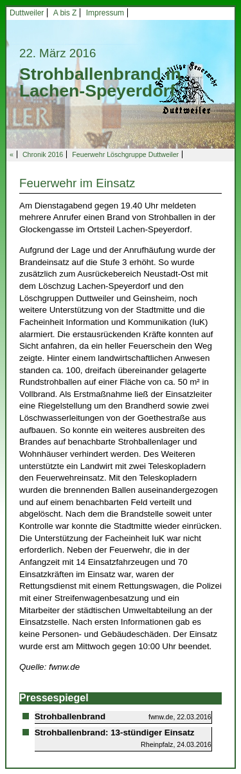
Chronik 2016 (42, 154)
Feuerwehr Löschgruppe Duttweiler (125, 154)
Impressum (105, 12)
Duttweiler (27, 12)
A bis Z (65, 12)
